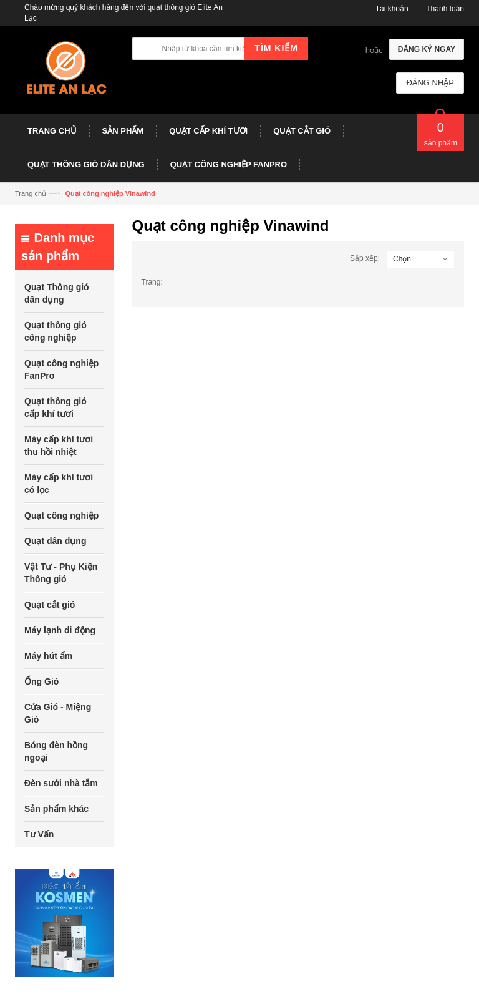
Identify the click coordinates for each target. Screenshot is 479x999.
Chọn (402, 259)
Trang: (152, 282)
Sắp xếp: (365, 258)
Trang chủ (30, 193)
